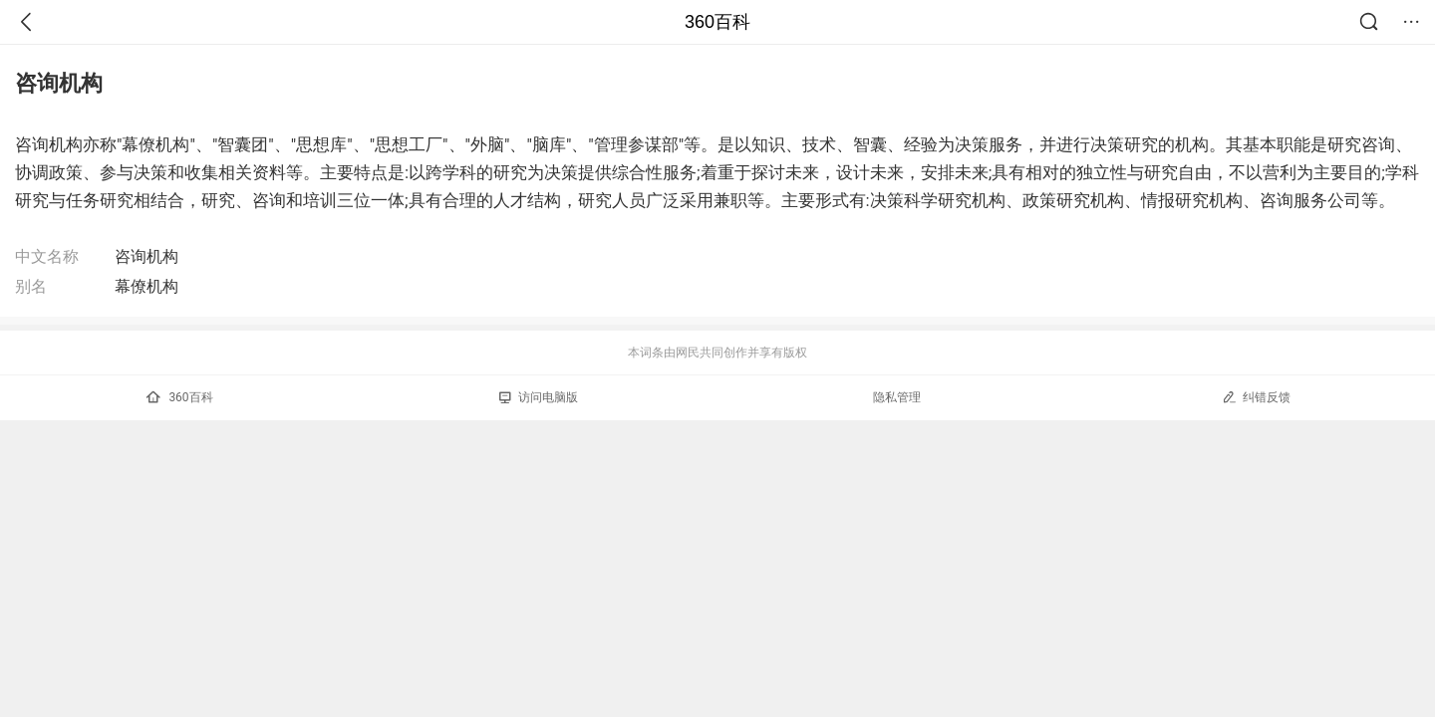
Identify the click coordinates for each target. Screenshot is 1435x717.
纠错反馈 (1256, 396)
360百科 (717, 22)
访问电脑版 (538, 397)
